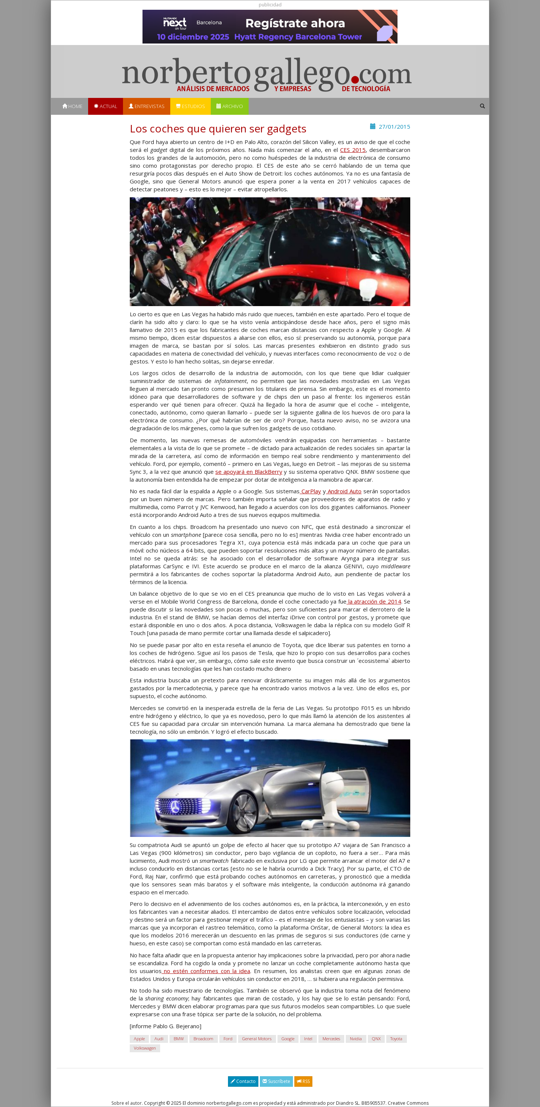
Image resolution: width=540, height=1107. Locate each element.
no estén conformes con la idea (206, 971)
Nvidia (356, 1038)
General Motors (257, 1038)
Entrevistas (147, 106)
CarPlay (310, 491)
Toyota (396, 1038)
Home (72, 106)
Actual (105, 106)
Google (288, 1038)
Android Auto (344, 491)
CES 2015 (353, 149)
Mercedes (331, 1038)
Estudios (190, 106)
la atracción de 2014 (373, 601)
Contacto (243, 1081)
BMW (179, 1038)
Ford (228, 1038)
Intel (308, 1038)
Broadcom (203, 1038)
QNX (376, 1038)
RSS (303, 1081)
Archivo (229, 106)
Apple (139, 1038)
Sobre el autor (126, 1103)
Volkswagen (145, 1048)
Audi (159, 1038)
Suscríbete (276, 1081)
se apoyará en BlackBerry (248, 471)
